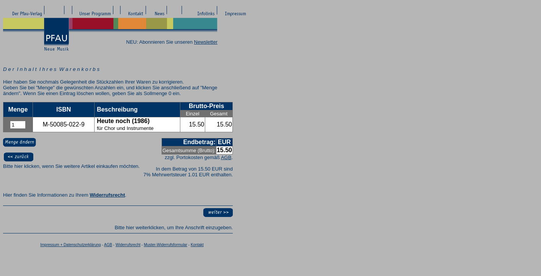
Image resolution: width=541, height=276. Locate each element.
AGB (226, 157)
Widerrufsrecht (107, 195)
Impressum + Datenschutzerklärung (70, 245)
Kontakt (197, 245)
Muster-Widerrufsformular (165, 245)
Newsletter (205, 42)
